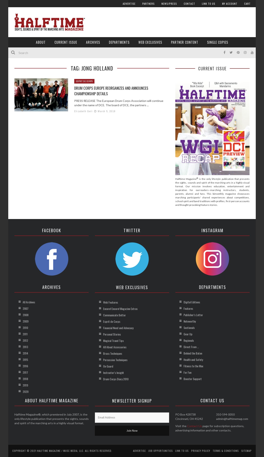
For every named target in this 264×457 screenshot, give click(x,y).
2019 (25, 385)
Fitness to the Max (193, 366)
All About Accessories (114, 347)
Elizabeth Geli (83, 111)
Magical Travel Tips (113, 340)
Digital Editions (192, 302)
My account (229, 3)
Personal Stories (112, 334)
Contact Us (194, 426)
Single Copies (217, 42)
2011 (25, 334)
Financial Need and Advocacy (118, 328)
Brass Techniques (112, 353)
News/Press (169, 3)
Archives (93, 42)
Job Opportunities (160, 450)
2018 (25, 379)
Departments (119, 42)
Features (188, 308)
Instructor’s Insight (113, 372)
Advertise (129, 3)
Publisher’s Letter (193, 315)
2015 (25, 359)
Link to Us (208, 3)
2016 (25, 366)
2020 (25, 391)
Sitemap (246, 450)
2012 (25, 340)
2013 (25, 347)
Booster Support (193, 379)
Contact (189, 3)
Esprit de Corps (84, 81)
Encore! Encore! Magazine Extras (120, 308)
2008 (25, 315)
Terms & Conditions (226, 450)
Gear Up (188, 334)
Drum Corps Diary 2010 (115, 379)
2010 (25, 327)
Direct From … (191, 347)
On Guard (108, 366)
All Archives (29, 302)
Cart (247, 3)
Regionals (189, 340)
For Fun (187, 372)
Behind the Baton (193, 353)
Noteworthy (190, 321)
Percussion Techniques (115, 360)
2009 (25, 321)
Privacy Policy (200, 450)
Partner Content (184, 42)
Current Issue (65, 42)
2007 (25, 308)
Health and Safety (193, 359)
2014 (25, 353)
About (41, 42)
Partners (148, 3)
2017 (25, 372)
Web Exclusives (150, 42)
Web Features (110, 302)
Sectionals (189, 327)
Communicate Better (114, 315)
